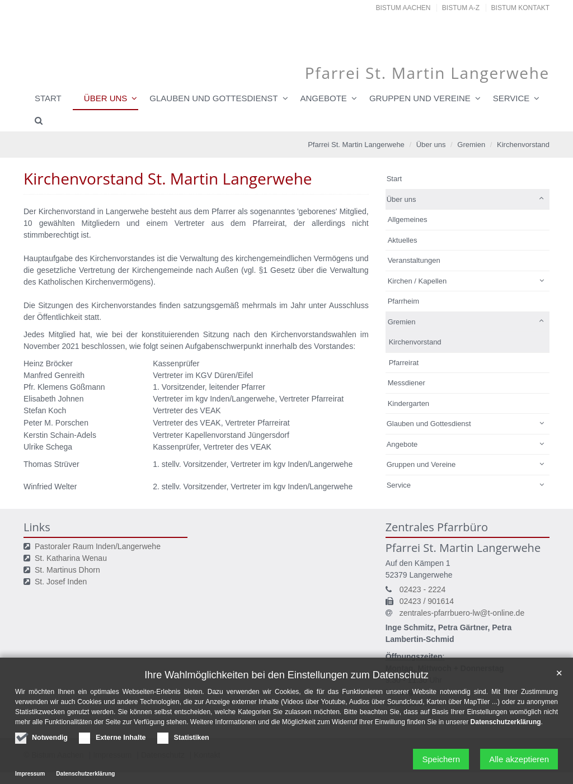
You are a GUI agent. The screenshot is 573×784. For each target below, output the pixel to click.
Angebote (323, 98)
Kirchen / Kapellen (417, 281)
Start (48, 98)
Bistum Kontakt (520, 8)
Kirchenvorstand (523, 144)
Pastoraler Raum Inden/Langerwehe (98, 546)
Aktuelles (402, 240)
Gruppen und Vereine (420, 98)
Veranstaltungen (414, 260)
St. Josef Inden (61, 581)
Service (511, 98)
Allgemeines (408, 219)
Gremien (471, 144)
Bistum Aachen (403, 8)
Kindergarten (408, 403)
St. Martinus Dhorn (67, 569)
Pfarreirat (404, 362)
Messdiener (406, 383)
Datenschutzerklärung (506, 756)
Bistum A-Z (461, 8)
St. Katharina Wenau (71, 558)
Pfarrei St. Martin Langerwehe (356, 144)
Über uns (106, 98)
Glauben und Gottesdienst (213, 98)
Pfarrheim (403, 301)
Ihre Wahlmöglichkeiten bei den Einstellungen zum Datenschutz (286, 709)
